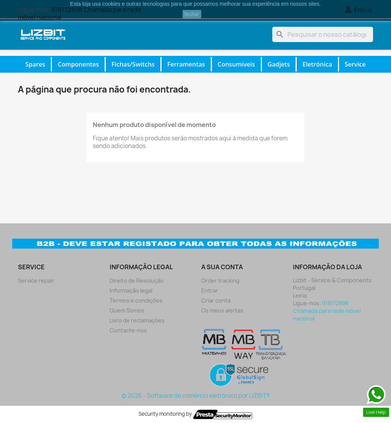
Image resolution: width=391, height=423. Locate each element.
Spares (35, 64)
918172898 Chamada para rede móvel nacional (327, 310)
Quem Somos (127, 310)
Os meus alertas (222, 310)
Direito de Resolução (137, 280)
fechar (191, 14)
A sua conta (222, 267)
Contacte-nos (128, 330)
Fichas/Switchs (133, 64)
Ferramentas (186, 64)
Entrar (209, 290)
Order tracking (220, 280)
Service (355, 64)
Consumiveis (236, 64)
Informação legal (131, 290)
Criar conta (216, 300)
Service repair (36, 280)
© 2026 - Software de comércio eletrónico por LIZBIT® (195, 396)
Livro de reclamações (137, 320)
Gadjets (279, 64)
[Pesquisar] (322, 34)
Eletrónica (317, 64)
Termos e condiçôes (136, 300)
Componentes (78, 64)
